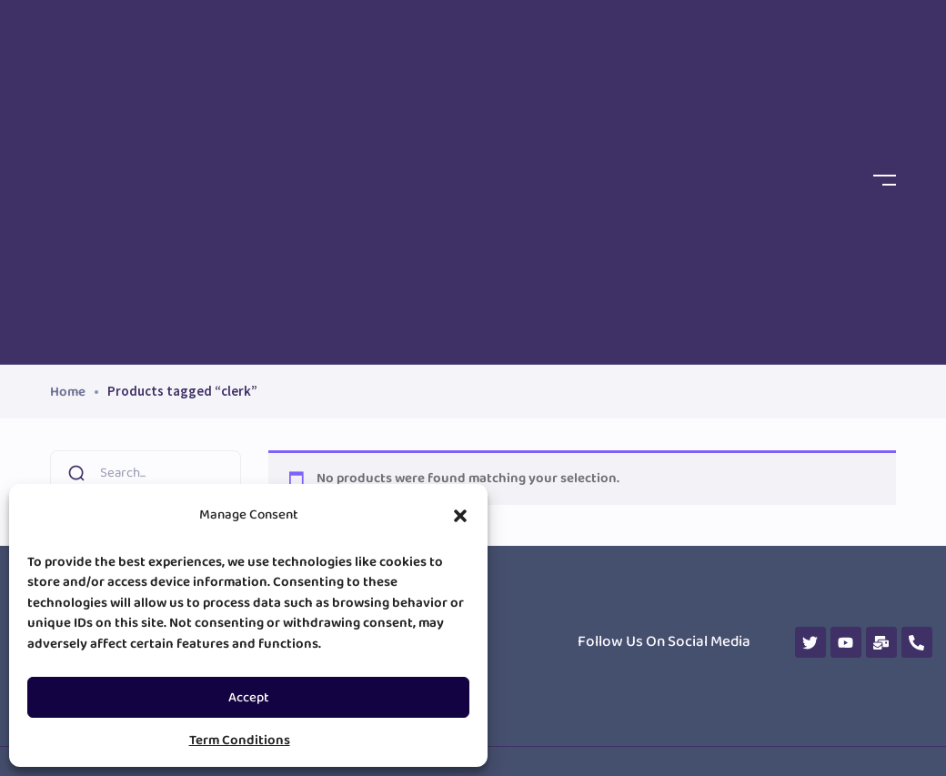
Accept (248, 698)
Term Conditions (239, 740)
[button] (460, 516)
